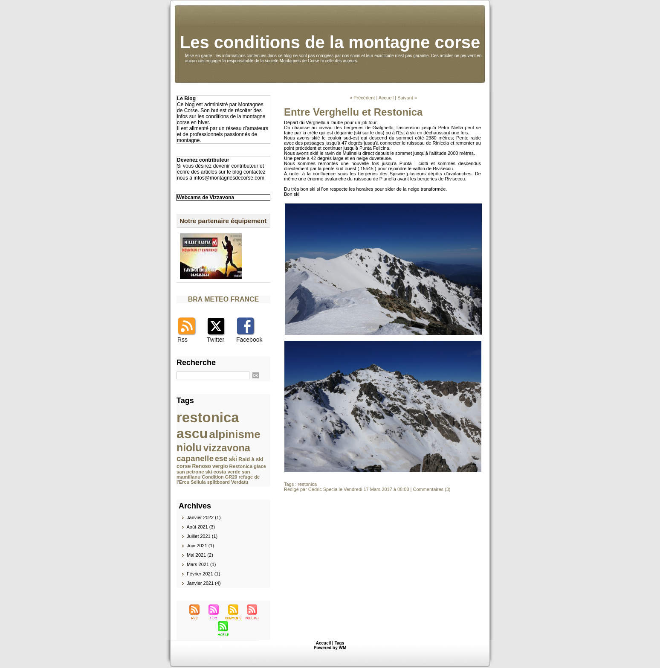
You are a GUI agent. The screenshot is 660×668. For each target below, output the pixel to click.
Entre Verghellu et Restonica (353, 112)
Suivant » (407, 97)
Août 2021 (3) (200, 526)
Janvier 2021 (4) (204, 583)
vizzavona (226, 447)
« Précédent (362, 97)
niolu (189, 447)
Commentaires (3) (432, 489)
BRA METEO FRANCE (223, 299)
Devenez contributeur (203, 160)
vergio (220, 466)
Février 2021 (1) (203, 573)
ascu (192, 433)
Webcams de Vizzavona (205, 197)
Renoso (201, 466)
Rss (182, 339)
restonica (208, 417)
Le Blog (186, 99)
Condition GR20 (219, 476)
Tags (339, 643)
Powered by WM (330, 647)
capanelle (195, 458)
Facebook (249, 339)
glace (260, 466)
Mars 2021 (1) (201, 564)
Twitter (215, 339)
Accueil (386, 97)
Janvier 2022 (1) (204, 517)
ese (221, 458)
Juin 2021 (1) (200, 545)
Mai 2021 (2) (200, 555)
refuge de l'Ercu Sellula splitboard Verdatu (218, 479)
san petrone (190, 471)
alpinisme (235, 434)
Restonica (240, 466)
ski (233, 459)
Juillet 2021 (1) (202, 536)
